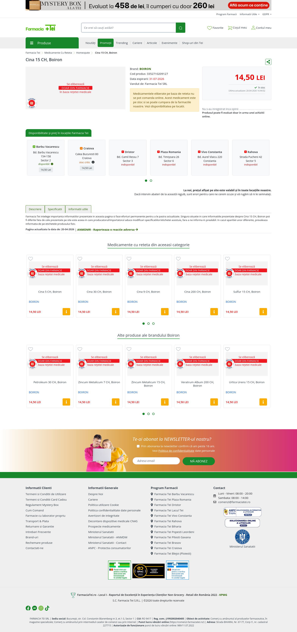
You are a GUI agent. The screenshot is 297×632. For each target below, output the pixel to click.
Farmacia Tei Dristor (166, 505)
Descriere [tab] (35, 209)
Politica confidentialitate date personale (114, 510)
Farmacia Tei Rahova (166, 521)
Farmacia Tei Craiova (166, 548)
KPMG (223, 595)
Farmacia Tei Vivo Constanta (171, 515)
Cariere (93, 499)
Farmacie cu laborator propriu (45, 515)
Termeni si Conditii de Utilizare (46, 494)
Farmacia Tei (33, 52)
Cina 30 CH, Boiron (99, 291)
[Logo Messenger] (34, 608)
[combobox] (128, 28)
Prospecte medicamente (104, 526)
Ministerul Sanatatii (101, 532)
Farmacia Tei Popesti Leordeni (172, 532)
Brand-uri (32, 537)
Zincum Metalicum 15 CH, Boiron (148, 383)
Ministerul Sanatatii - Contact (107, 543)
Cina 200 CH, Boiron (197, 291)
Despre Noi (95, 494)
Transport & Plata (37, 521)
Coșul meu (237, 27)
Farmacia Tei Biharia (166, 526)
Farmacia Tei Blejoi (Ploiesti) (171, 553)
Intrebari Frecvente (38, 532)
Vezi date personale (183, 451)
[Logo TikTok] (47, 608)
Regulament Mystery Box (42, 505)
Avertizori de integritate (103, 515)
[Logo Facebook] (28, 608)
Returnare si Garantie (40, 526)
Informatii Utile (249, 14)
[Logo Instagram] (40, 608)
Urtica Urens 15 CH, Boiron (247, 382)
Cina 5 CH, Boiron (49, 291)
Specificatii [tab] (55, 209)
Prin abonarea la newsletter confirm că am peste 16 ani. (178, 446)
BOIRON (145, 69)
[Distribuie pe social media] (268, 62)
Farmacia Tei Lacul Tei (167, 510)
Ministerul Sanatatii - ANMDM (107, 537)
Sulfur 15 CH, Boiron (246, 291)
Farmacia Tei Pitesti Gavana (171, 537)
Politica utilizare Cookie (103, 505)
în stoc (261, 87)
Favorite (215, 28)
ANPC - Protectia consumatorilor (109, 548)
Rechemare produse (39, 543)
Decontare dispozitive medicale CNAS (113, 521)
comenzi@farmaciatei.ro (234, 502)
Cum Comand (35, 510)
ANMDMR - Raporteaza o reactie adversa (107, 229)
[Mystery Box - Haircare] (148, 5)
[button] (146, 181)
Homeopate (83, 52)
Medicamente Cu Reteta (58, 52)
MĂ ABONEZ (198, 461)
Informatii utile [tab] (78, 209)
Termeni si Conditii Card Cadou (46, 499)
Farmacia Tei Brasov (166, 543)
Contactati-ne (34, 548)
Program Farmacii (226, 14)
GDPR (266, 14)
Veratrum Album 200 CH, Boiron (197, 383)
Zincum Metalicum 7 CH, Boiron (99, 382)
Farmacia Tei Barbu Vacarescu (172, 494)
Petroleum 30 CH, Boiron (50, 382)
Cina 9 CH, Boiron (148, 291)
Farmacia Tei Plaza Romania (171, 499)
